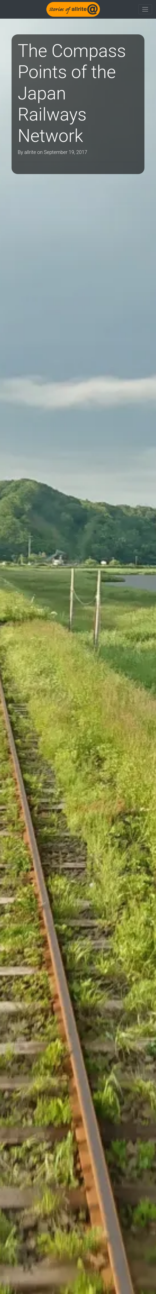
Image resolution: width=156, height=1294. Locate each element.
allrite (30, 152)
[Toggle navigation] (145, 9)
